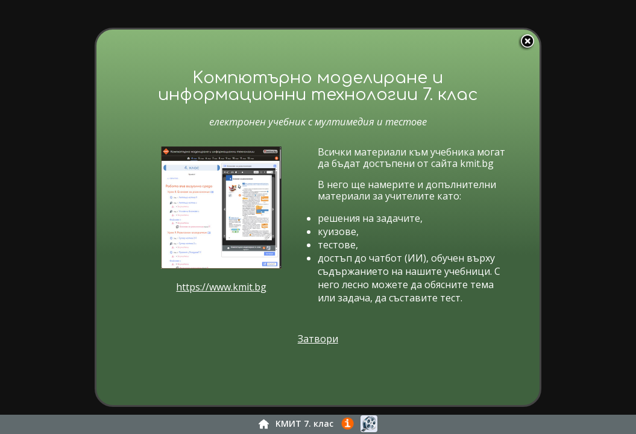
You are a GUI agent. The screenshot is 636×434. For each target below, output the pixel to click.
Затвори (325, 353)
